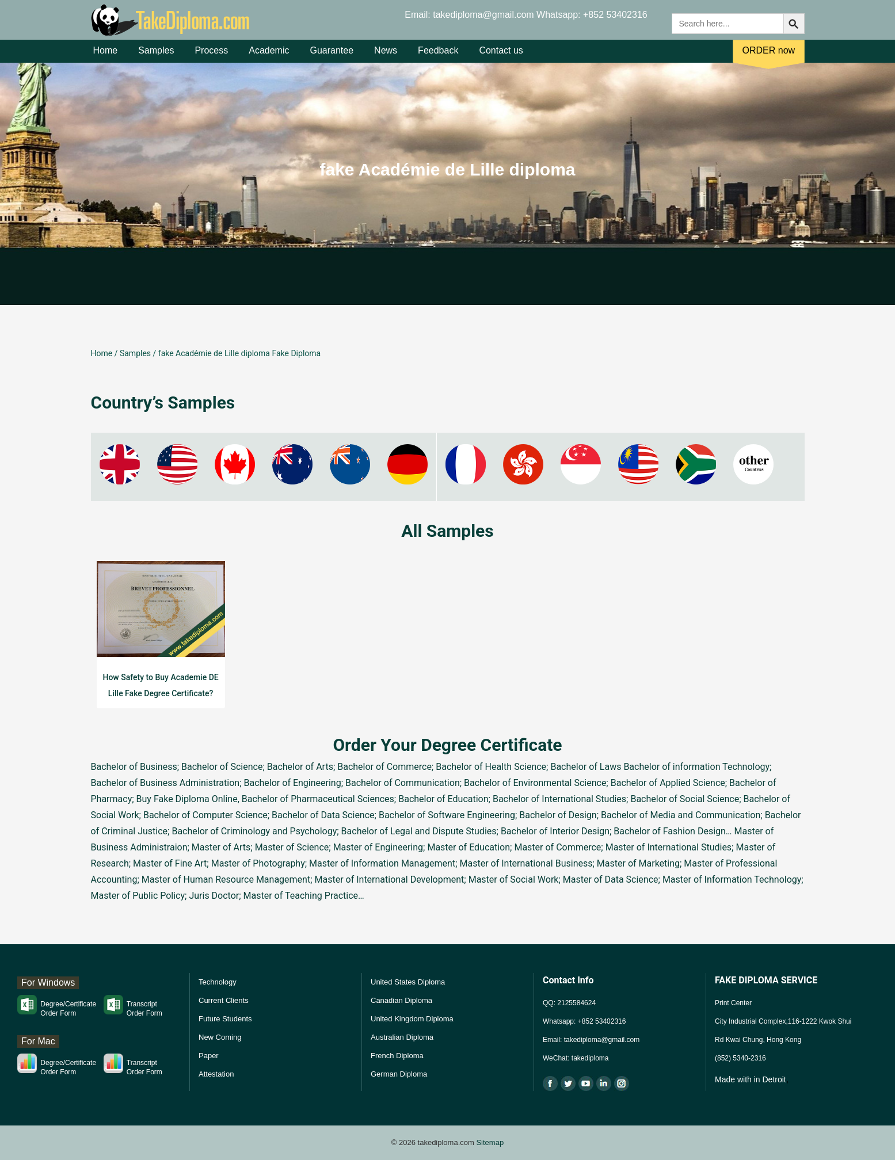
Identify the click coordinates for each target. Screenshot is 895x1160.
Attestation (216, 1074)
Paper (209, 1055)
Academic (269, 57)
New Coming (220, 1037)
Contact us (501, 57)
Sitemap (490, 1142)
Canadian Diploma (401, 1000)
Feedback (438, 57)
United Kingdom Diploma (412, 1018)
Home (105, 57)
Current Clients (224, 1000)
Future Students (225, 1018)
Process (211, 57)
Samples (156, 57)
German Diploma (399, 1074)
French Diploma (397, 1055)
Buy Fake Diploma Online (187, 798)
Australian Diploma (402, 1037)
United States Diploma (408, 982)
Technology (218, 982)
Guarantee (331, 57)
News (385, 57)
